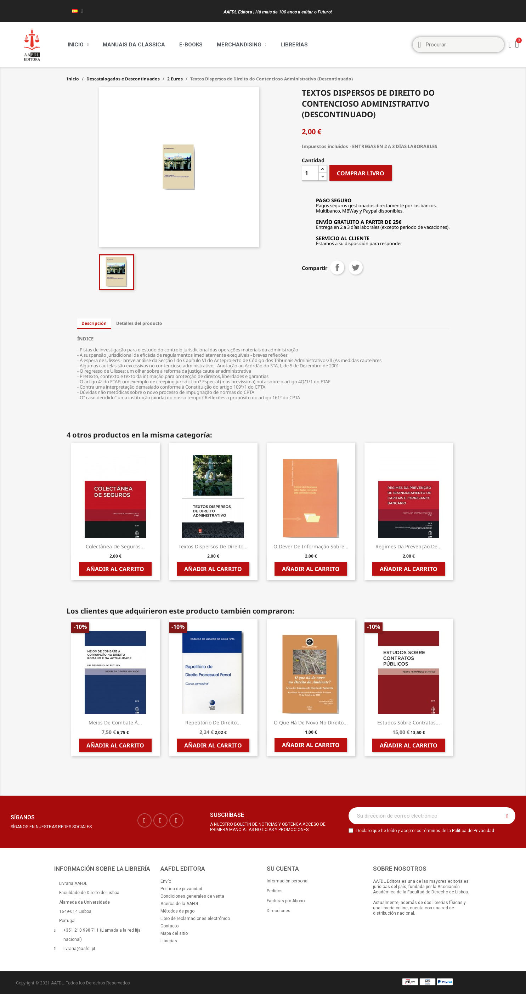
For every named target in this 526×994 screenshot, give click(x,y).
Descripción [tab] (94, 323)
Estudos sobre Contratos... (408, 722)
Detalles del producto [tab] (139, 323)
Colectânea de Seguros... (115, 546)
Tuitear (356, 267)
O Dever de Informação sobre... (311, 546)
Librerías (294, 44)
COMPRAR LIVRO (360, 173)
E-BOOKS (191, 44)
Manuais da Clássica (134, 44)
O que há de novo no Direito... (311, 722)
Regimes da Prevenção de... (408, 546)
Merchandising (241, 44)
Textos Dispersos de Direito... (213, 546)
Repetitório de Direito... (213, 722)
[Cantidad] (310, 173)
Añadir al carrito (115, 569)
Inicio (78, 44)
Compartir (337, 267)
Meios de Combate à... (115, 722)
